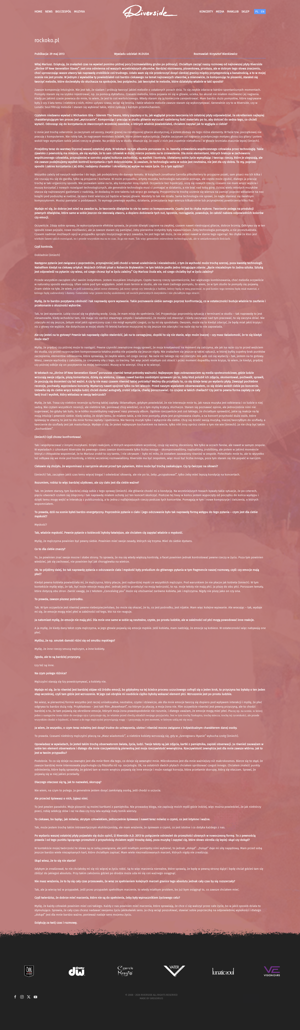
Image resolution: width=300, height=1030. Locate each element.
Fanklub (233, 11)
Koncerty (206, 11)
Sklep (245, 11)
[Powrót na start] (150, 11)
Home (38, 11)
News (48, 11)
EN (262, 11)
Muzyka (79, 11)
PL (256, 11)
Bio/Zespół (63, 11)
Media (220, 11)
